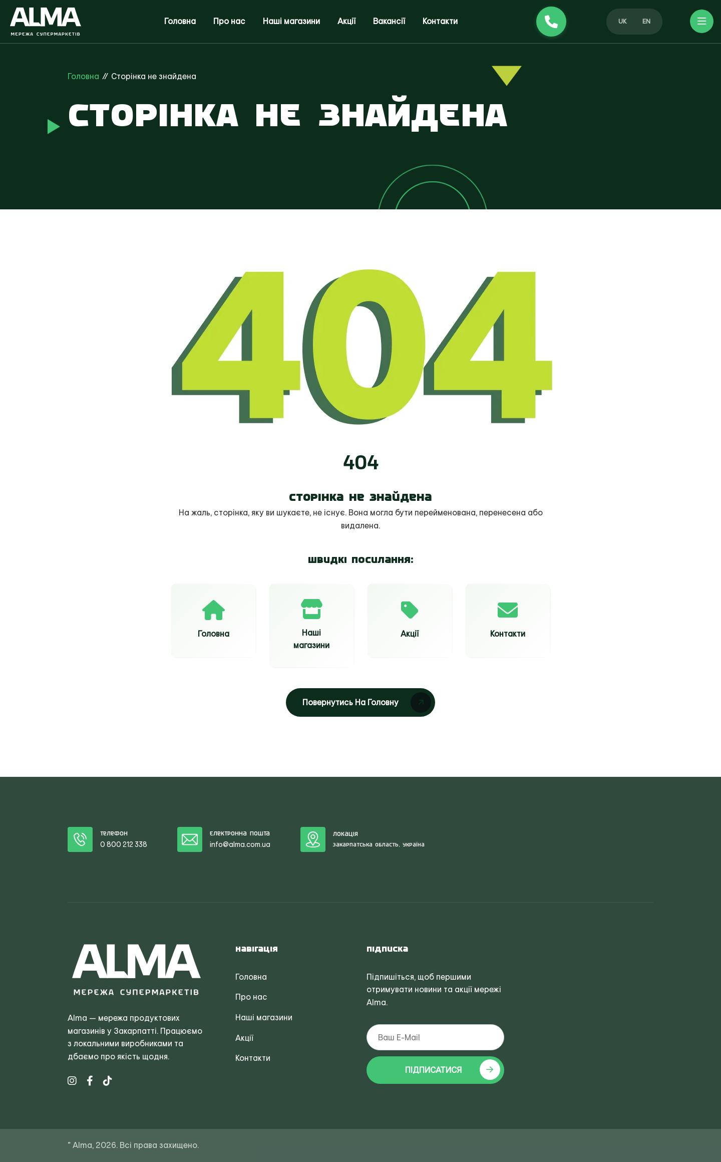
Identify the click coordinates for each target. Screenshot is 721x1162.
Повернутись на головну (366, 702)
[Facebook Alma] (90, 1081)
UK (622, 21)
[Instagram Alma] (72, 1081)
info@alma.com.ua (240, 844)
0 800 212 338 (123, 844)
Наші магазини (291, 21)
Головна (180, 21)
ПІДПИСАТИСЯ (452, 1069)
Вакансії (389, 21)
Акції (346, 21)
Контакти (440, 21)
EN (646, 21)
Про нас (229, 21)
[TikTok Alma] (107, 1081)
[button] (701, 21)
